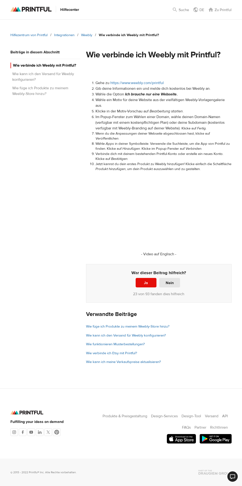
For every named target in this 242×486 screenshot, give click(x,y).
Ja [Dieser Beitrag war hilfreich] (146, 283)
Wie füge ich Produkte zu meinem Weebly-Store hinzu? (127, 326)
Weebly (86, 35)
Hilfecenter (69, 9)
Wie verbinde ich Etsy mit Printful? (111, 353)
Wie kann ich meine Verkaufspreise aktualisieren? (123, 362)
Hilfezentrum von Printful (29, 35)
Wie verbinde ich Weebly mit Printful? (44, 65)
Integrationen (64, 35)
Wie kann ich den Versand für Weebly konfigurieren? (126, 335)
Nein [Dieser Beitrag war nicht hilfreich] (170, 283)
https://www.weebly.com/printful (137, 83)
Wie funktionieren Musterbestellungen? (115, 344)
